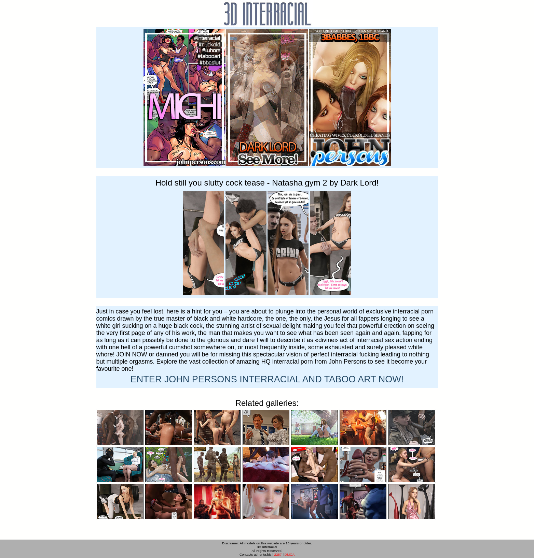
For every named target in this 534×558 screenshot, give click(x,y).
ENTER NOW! (267, 379)
